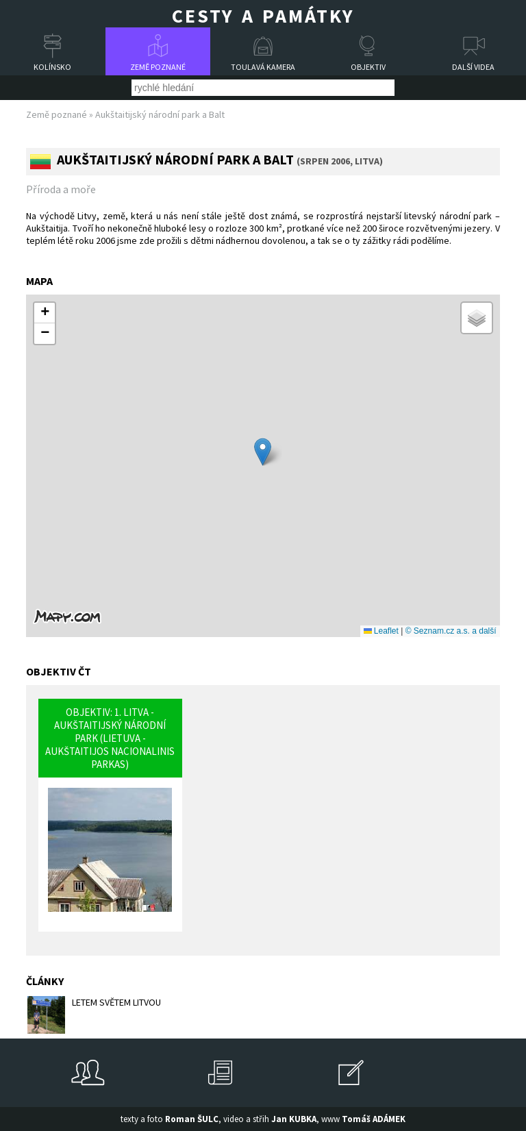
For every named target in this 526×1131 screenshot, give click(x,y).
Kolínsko (52, 67)
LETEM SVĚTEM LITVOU (94, 1015)
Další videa (473, 67)
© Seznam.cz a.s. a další (451, 631)
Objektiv (368, 67)
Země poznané (158, 67)
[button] (262, 452)
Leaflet (381, 631)
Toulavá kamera (263, 67)
